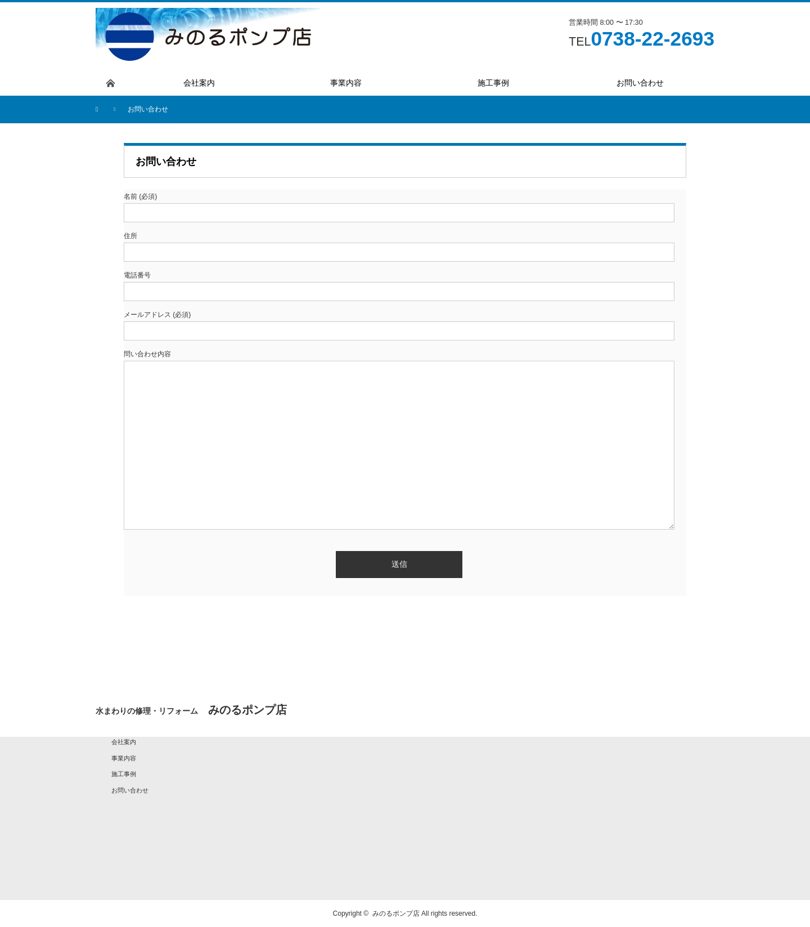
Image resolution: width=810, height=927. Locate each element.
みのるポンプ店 (396, 913)
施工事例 (123, 774)
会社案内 (123, 741)
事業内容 (123, 758)
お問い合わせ (129, 790)
